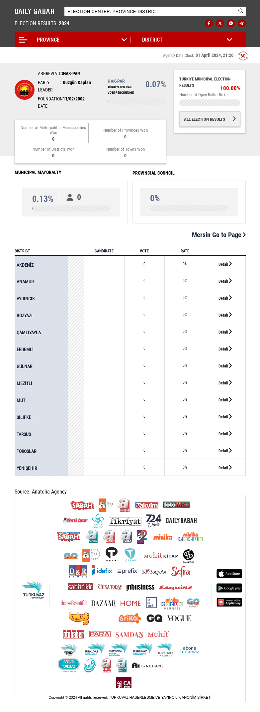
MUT (21, 400)
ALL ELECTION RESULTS (210, 119)
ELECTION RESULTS (43, 23)
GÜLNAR (24, 366)
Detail (225, 264)
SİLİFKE (24, 417)
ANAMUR (25, 281)
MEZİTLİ (24, 383)
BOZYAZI (25, 315)
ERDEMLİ (25, 349)
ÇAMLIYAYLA (29, 332)
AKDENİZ (25, 265)
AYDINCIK (26, 298)
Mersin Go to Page (219, 235)
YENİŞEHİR (27, 468)
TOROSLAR (26, 451)
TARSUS (24, 434)
